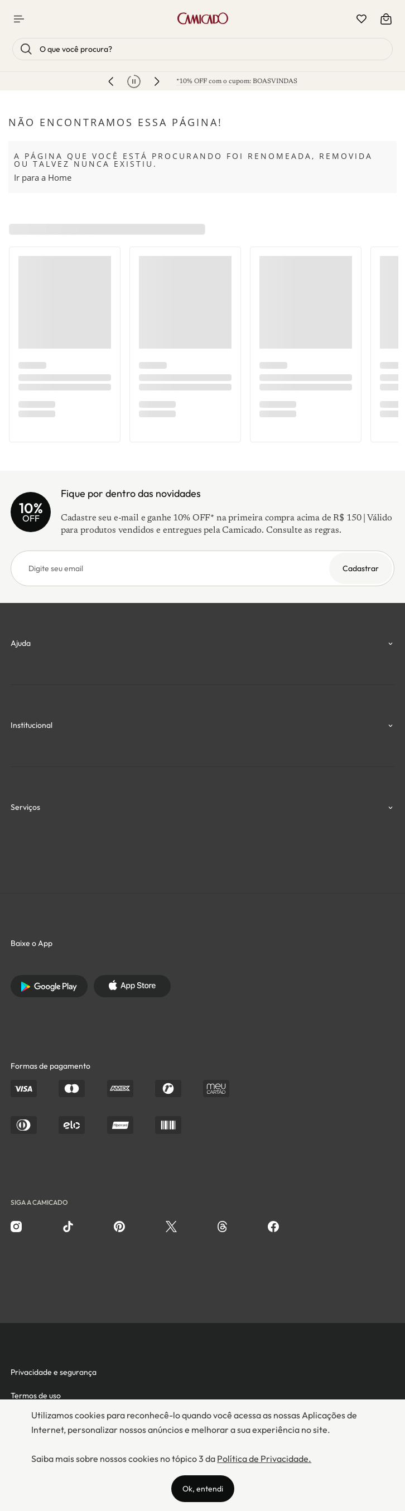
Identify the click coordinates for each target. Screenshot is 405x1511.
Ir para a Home (42, 177)
